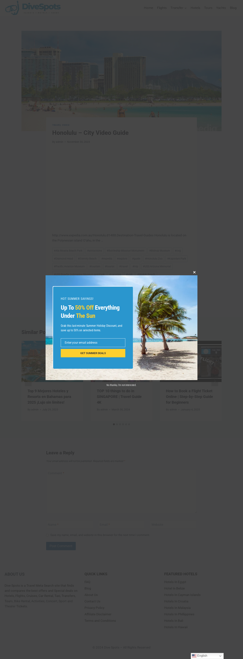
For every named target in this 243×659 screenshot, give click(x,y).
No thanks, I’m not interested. (121, 385)
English (199, 656)
